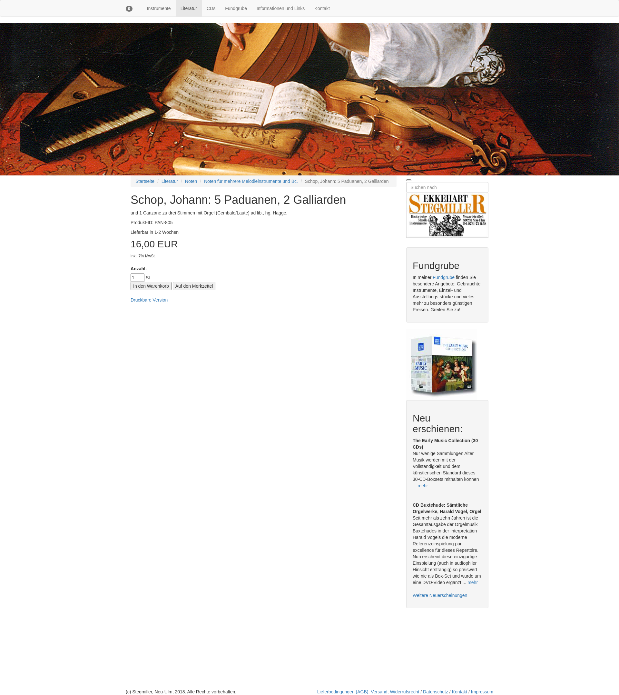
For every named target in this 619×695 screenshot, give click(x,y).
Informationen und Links (281, 8)
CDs (211, 8)
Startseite (144, 181)
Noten (191, 181)
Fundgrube (236, 8)
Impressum (482, 691)
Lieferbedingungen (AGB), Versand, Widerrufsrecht (368, 691)
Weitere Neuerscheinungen (440, 595)
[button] (129, 8)
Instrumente (159, 8)
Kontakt (321, 8)
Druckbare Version (149, 300)
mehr (423, 485)
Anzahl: (139, 268)
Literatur (189, 8)
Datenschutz (435, 691)
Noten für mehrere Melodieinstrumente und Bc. (251, 181)
